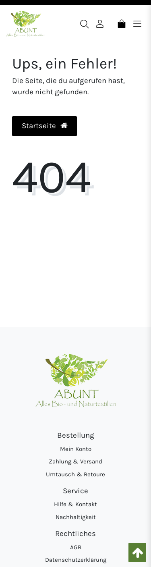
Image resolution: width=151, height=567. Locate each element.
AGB (75, 547)
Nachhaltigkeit (76, 517)
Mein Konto (75, 449)
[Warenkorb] (121, 23)
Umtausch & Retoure (75, 474)
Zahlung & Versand (75, 461)
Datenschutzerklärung (75, 559)
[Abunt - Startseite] (25, 24)
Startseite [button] (45, 125)
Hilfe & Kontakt (75, 504)
